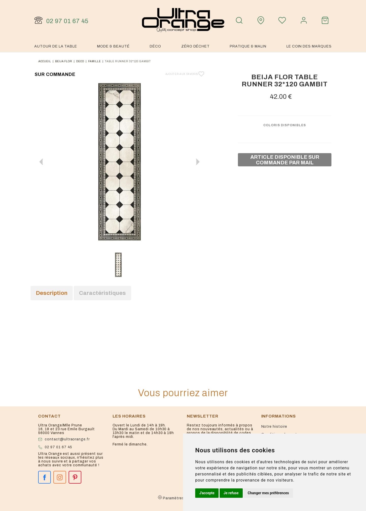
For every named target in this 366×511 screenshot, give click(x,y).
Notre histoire (274, 426)
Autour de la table (55, 46)
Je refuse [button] (231, 493)
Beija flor (63, 61)
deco (80, 61)
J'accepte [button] (207, 493)
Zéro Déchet (195, 46)
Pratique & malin (248, 46)
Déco (155, 46)
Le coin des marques (309, 46)
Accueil (44, 61)
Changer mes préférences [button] (268, 493)
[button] (197, 161)
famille (94, 61)
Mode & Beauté (113, 46)
